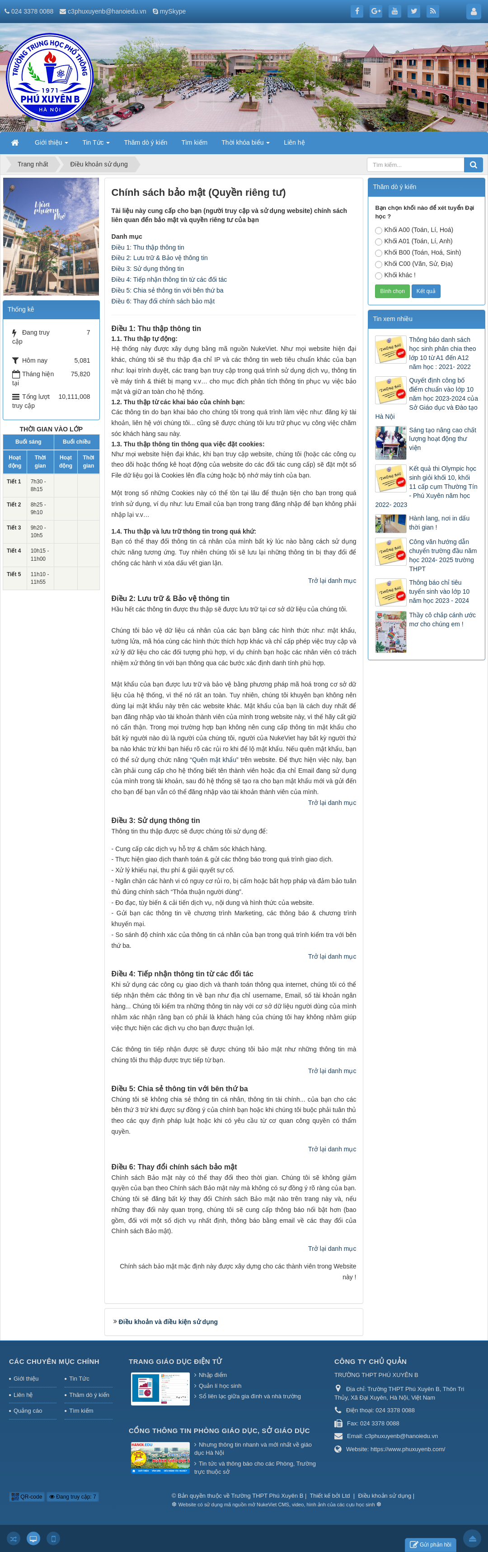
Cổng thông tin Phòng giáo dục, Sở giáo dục (219, 1430)
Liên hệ (23, 1394)
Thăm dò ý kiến (89, 1394)
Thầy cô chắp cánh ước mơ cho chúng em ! (442, 619)
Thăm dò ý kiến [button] (145, 142)
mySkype (173, 11)
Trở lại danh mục (332, 580)
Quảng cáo (28, 1410)
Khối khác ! (395, 275)
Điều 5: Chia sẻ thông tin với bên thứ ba (168, 290)
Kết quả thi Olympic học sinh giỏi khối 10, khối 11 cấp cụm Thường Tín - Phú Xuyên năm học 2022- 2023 (426, 486)
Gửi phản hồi (430, 1545)
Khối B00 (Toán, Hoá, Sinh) (418, 253)
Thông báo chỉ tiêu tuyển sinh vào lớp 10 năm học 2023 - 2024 (439, 591)
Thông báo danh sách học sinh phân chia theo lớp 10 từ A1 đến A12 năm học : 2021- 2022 (442, 353)
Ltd (347, 1495)
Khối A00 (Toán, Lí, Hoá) (414, 230)
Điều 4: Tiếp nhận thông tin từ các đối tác (169, 279)
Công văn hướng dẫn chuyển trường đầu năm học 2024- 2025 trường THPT (443, 555)
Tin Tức (79, 1378)
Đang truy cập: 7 (72, 1497)
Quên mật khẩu (214, 759)
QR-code (27, 1497)
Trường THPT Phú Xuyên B (268, 1495)
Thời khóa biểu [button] (245, 145)
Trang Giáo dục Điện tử (175, 1361)
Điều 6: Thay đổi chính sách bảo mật (163, 301)
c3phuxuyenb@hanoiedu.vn (107, 11)
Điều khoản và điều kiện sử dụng (168, 1321)
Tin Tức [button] (96, 145)
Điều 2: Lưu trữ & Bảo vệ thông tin (160, 257)
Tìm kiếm (81, 1410)
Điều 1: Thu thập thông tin (148, 247)
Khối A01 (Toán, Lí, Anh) (413, 241)
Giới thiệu (26, 1378)
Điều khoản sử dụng (384, 1495)
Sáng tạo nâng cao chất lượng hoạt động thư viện (442, 439)
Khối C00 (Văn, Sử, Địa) (414, 264)
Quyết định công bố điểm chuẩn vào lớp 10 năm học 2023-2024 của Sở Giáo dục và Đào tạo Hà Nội (426, 398)
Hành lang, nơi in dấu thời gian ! (439, 523)
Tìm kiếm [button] (194, 142)
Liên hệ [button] (294, 142)
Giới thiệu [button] (51, 145)
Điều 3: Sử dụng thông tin (148, 268)
